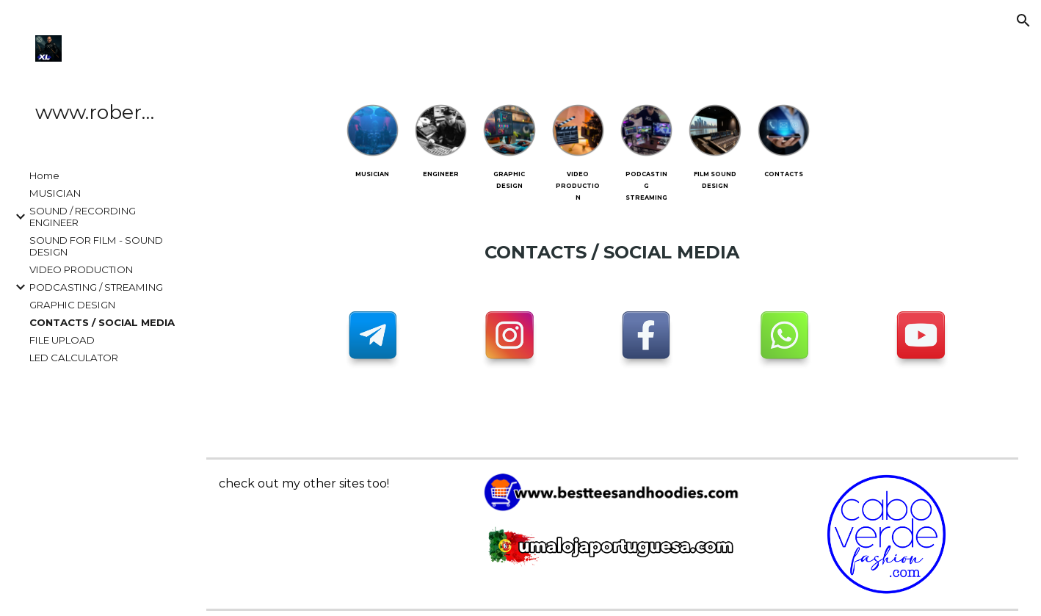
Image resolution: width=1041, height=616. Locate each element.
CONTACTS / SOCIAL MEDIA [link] (102, 322)
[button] (1023, 20)
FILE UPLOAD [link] (62, 340)
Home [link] (44, 175)
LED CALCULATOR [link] (73, 357)
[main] (373, 172)
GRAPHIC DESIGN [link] (72, 305)
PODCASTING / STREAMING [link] (96, 287)
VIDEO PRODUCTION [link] (81, 269)
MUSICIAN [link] (55, 193)
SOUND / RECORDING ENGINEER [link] (82, 216)
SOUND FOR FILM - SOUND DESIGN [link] (96, 246)
